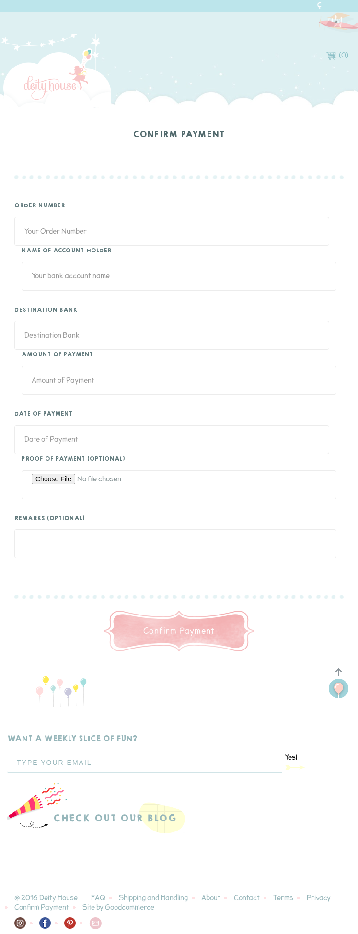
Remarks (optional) (49, 519)
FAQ (98, 898)
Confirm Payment (41, 907)
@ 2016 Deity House (46, 898)
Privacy (319, 898)
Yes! (295, 761)
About (210, 898)
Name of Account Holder (67, 251)
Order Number (39, 206)
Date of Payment (43, 414)
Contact (247, 898)
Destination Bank (46, 310)
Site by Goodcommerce (118, 907)
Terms (283, 898)
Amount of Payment (57, 355)
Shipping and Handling (153, 898)
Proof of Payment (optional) (73, 459)
